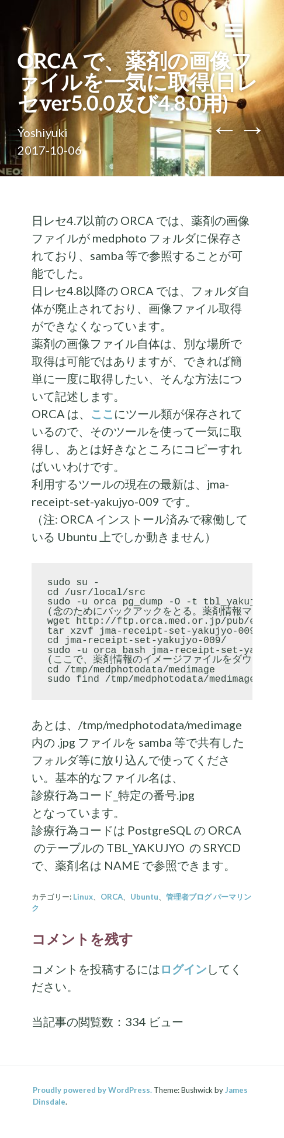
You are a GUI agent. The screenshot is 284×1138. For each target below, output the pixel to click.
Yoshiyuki (43, 132)
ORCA (112, 896)
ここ (102, 413)
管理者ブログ (189, 896)
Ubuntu (144, 896)
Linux (83, 896)
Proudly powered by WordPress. (92, 1090)
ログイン (183, 969)
